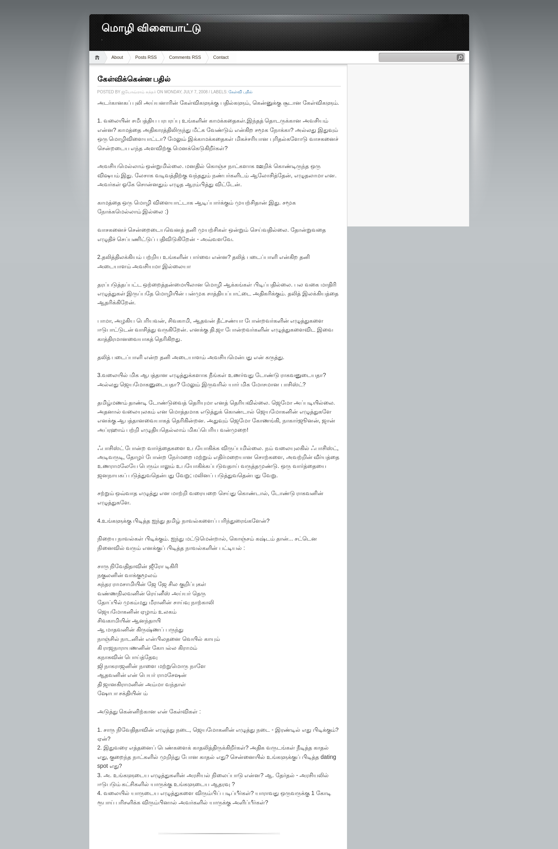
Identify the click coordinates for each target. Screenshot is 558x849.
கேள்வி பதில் (240, 92)
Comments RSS (185, 57)
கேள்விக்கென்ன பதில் (134, 79)
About (117, 57)
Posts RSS (146, 57)
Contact (220, 57)
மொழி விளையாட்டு (151, 28)
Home (98, 57)
